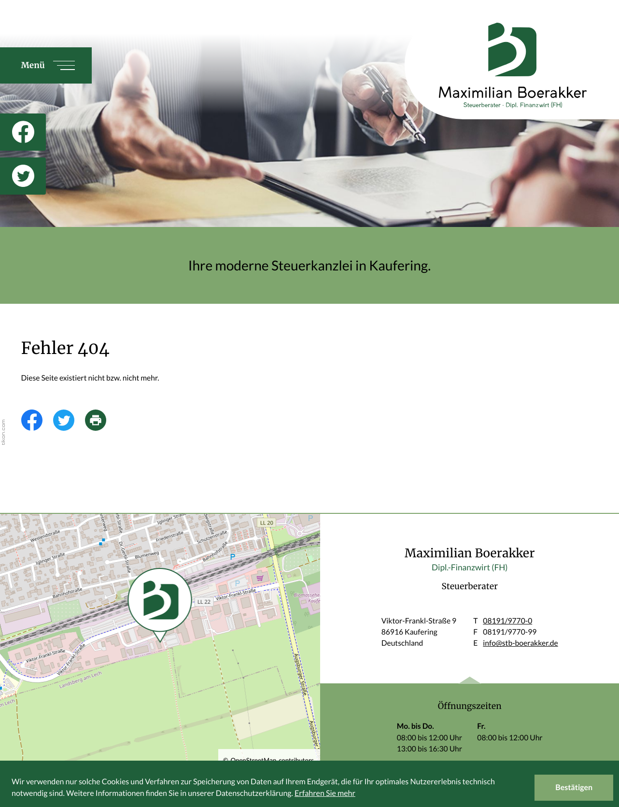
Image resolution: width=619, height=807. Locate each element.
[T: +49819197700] (507, 621)
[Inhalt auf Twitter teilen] (69, 420)
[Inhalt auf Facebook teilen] (37, 420)
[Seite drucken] (101, 420)
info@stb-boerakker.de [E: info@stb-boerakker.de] (520, 643)
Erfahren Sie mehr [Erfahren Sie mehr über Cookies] (325, 793)
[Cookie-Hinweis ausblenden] (574, 788)
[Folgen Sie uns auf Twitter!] (23, 176)
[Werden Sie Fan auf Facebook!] (23, 132)
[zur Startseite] (501, 65)
